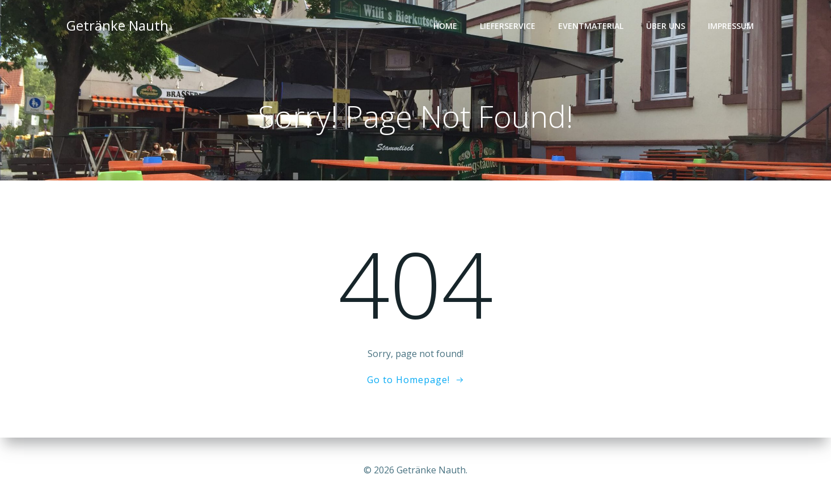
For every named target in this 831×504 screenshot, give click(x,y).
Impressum (731, 25)
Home (445, 25)
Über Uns (665, 25)
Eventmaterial (590, 25)
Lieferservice (507, 25)
